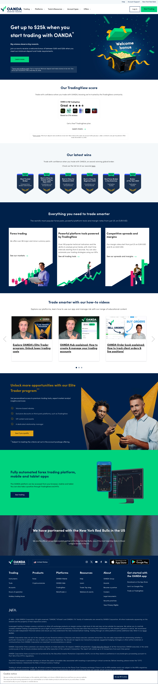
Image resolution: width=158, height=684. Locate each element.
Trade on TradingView (135, 591)
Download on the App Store (137, 582)
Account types (74, 9)
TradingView (60, 587)
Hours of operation (16, 592)
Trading (27, 9)
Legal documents (110, 596)
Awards (106, 583)
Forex (34, 579)
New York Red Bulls (149, 2)
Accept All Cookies (121, 677)
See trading (19, 495)
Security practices (110, 601)
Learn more (19, 59)
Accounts (12, 587)
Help (123, 2)
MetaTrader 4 (61, 592)
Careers (106, 592)
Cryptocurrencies (38, 583)
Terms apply (36, 135)
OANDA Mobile (61, 579)
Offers (87, 9)
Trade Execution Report (100, 647)
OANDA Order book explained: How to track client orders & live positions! (126, 348)
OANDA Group (109, 579)
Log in (134, 9)
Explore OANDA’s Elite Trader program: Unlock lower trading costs (32, 348)
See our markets (19, 256)
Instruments (13, 579)
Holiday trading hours (17, 596)
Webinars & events (86, 592)
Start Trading (149, 9)
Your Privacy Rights (111, 605)
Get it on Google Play (135, 586)
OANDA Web (60, 583)
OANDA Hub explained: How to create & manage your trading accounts (79, 348)
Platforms (40, 9)
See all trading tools (68, 257)
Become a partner (110, 587)
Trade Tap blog (85, 587)
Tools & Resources (56, 9)
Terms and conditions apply (20, 68)
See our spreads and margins (121, 257)
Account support (134, 2)
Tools (10, 583)
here (93, 166)
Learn (82, 583)
